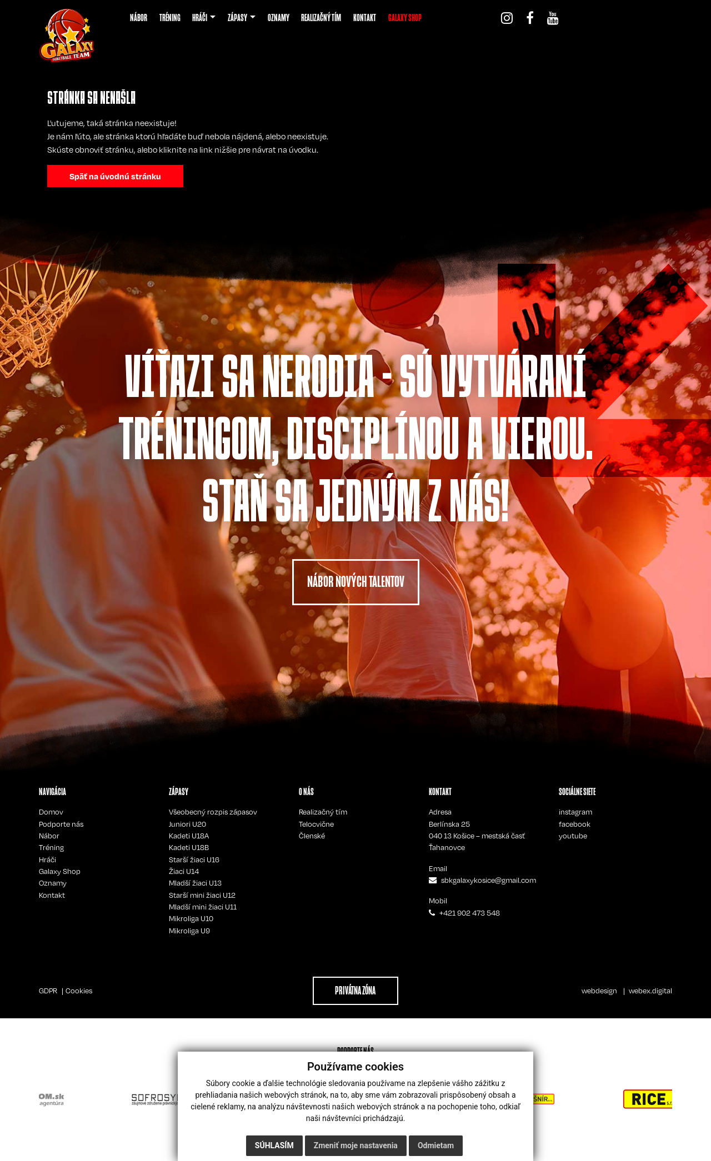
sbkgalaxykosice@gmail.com (488, 880)
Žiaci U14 (184, 871)
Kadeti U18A (189, 835)
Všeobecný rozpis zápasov (213, 811)
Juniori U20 (187, 824)
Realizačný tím (323, 811)
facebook (574, 824)
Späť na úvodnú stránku (115, 176)
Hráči (47, 859)
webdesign (599, 990)
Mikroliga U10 (191, 918)
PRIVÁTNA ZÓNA (355, 990)
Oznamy (53, 882)
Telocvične (316, 824)
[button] (204, 18)
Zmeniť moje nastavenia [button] (356, 1145)
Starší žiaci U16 (194, 859)
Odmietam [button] (436, 1145)
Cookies (79, 990)
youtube (573, 835)
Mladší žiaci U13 (195, 882)
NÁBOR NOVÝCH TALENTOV (355, 581)
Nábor (49, 835)
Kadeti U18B (189, 847)
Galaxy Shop (60, 871)
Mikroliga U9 (189, 930)
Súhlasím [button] (274, 1145)
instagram (575, 811)
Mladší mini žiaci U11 (203, 906)
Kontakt (52, 895)
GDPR (48, 990)
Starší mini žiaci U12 (202, 895)
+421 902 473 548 (469, 912)
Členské (312, 835)
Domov (51, 811)
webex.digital (650, 990)
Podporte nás (61, 824)
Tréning (51, 847)
